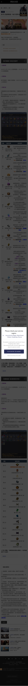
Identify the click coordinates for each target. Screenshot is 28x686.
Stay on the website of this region (14, 355)
